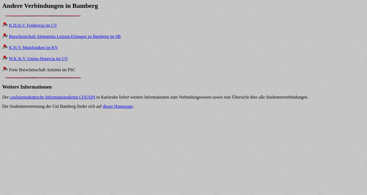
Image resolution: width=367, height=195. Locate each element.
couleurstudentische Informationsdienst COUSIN (52, 97)
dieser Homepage (118, 106)
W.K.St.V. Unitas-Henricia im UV (38, 58)
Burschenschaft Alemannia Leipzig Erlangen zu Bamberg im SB (65, 36)
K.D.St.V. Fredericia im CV (33, 25)
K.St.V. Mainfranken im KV (33, 47)
